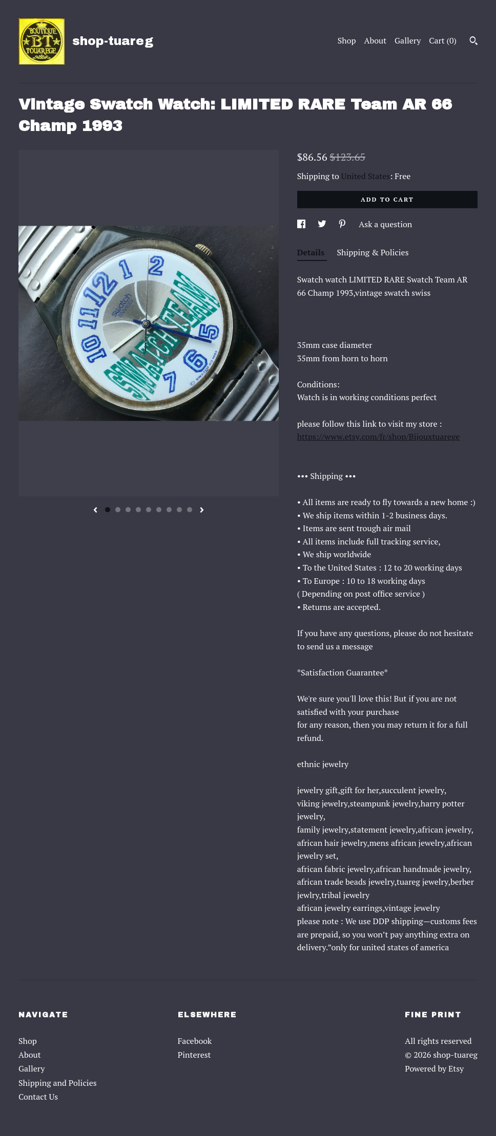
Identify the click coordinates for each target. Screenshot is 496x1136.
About (375, 40)
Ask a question (385, 224)
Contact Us (38, 1096)
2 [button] (117, 509)
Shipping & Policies (373, 252)
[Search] (474, 42)
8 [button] (179, 509)
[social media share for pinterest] (343, 224)
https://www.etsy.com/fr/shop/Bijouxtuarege (378, 436)
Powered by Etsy (434, 1068)
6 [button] (158, 509)
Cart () (443, 40)
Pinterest (194, 1054)
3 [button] (128, 509)
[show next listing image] (201, 510)
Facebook (195, 1040)
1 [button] (107, 509)
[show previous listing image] (95, 510)
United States (365, 176)
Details (312, 252)
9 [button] (189, 509)
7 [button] (169, 509)
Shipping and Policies (57, 1082)
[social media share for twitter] (323, 224)
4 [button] (138, 509)
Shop (347, 40)
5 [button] (148, 509)
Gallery (408, 40)
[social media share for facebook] (302, 224)
